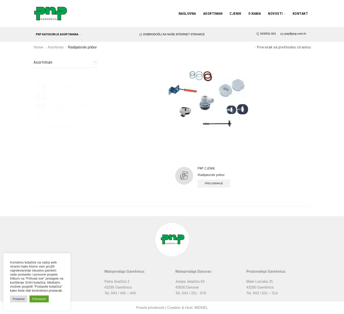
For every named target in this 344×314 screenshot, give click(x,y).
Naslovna (187, 13)
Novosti (276, 13)
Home (38, 47)
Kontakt (300, 13)
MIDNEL (201, 308)
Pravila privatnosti (150, 308)
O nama (254, 13)
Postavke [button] (19, 299)
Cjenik (235, 13)
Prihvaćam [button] (39, 299)
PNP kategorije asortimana (58, 34)
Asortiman (213, 13)
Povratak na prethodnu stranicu (284, 47)
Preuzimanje (214, 183)
